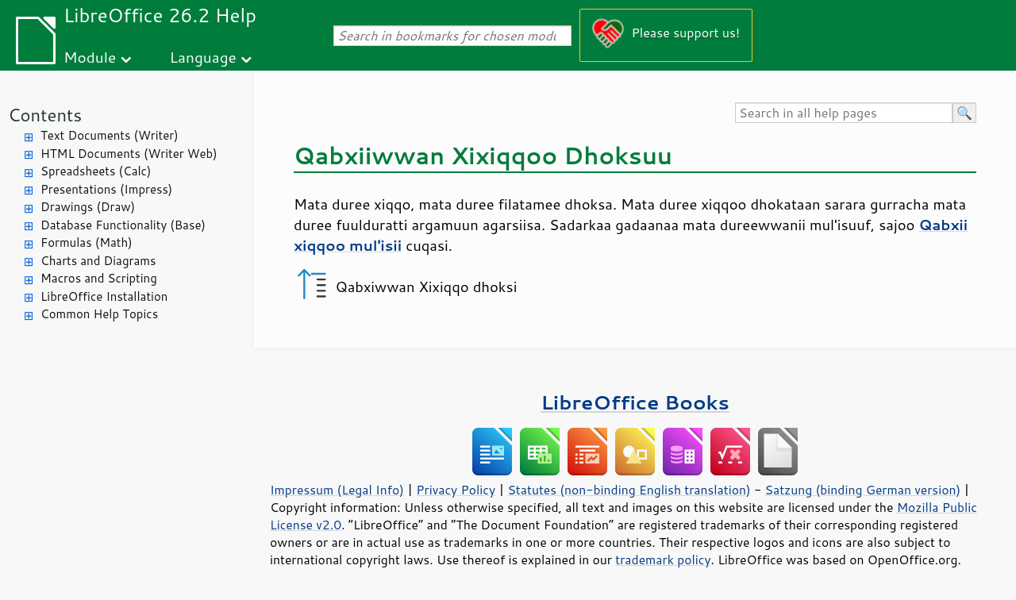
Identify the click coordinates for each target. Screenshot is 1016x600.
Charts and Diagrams (98, 260)
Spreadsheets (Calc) (95, 171)
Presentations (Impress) (106, 189)
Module (90, 56)
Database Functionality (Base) (123, 225)
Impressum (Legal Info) (337, 489)
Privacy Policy (455, 489)
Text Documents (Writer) (109, 135)
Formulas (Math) (86, 242)
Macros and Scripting (98, 278)
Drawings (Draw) (87, 206)
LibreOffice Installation (103, 296)
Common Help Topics (99, 314)
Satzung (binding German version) (863, 489)
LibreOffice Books (635, 402)
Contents (45, 114)
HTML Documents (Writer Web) (128, 153)
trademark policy (662, 559)
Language (203, 56)
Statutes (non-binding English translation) (628, 489)
